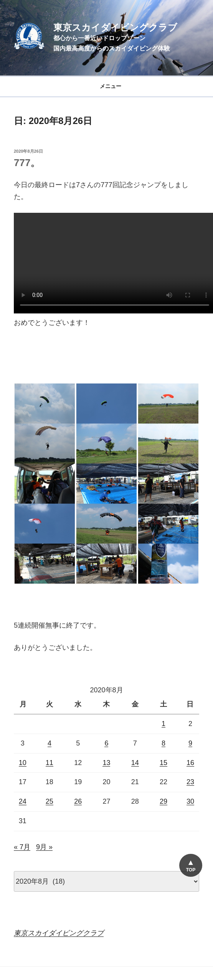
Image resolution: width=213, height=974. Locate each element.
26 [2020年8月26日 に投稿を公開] (78, 801)
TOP (190, 870)
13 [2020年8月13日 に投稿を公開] (106, 763)
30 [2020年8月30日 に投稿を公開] (190, 801)
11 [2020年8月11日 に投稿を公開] (49, 763)
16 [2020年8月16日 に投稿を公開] (190, 763)
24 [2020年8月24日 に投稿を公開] (22, 801)
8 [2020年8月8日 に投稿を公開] (163, 743)
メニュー (106, 86)
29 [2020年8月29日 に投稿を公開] (163, 801)
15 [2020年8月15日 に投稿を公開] (163, 763)
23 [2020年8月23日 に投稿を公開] (190, 782)
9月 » (44, 847)
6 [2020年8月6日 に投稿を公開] (106, 743)
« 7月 (22, 847)
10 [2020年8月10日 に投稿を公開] (22, 763)
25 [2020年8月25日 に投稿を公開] (49, 801)
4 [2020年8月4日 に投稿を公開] (49, 743)
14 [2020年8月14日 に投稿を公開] (135, 763)
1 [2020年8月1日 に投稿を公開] (163, 724)
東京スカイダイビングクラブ (115, 27)
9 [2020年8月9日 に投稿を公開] (190, 743)
